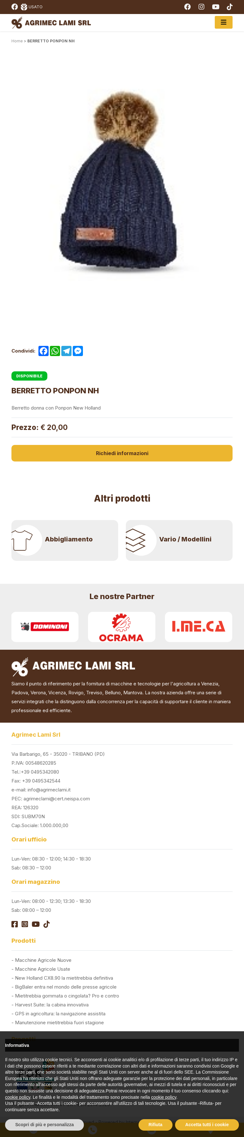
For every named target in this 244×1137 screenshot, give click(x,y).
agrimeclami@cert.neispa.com (57, 799)
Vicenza (57, 693)
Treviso (94, 693)
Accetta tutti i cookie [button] (207, 1124)
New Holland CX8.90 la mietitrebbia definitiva (64, 978)
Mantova (132, 693)
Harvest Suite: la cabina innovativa (52, 1005)
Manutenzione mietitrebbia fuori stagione (59, 1022)
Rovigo (76, 693)
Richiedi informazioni (122, 453)
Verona (38, 693)
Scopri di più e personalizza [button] (44, 1124)
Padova (19, 693)
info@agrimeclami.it (49, 790)
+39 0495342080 (40, 772)
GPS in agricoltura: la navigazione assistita (60, 1014)
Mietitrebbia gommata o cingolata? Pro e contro (67, 996)
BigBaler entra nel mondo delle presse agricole (66, 987)
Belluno (113, 693)
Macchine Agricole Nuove (43, 960)
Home (17, 41)
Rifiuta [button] (156, 1124)
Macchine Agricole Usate (42, 969)
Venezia (209, 684)
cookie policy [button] (17, 1097)
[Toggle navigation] (224, 22)
